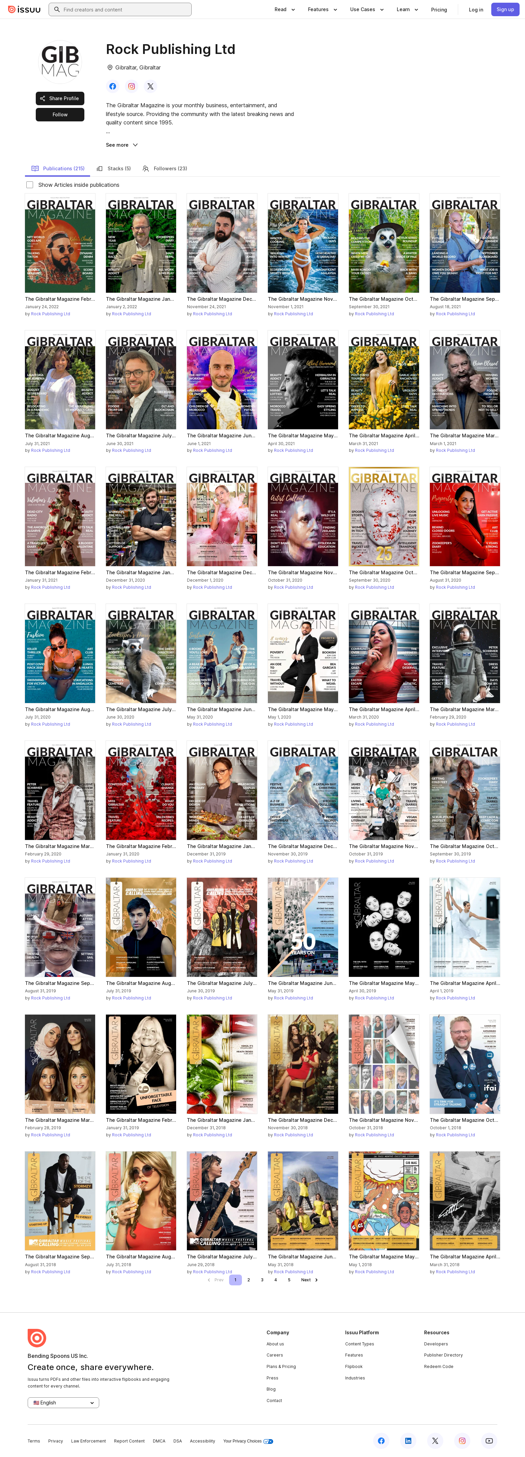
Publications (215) (58, 169)
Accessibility (202, 1441)
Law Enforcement (88, 1441)
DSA (177, 1441)
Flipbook (354, 1366)
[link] (439, 9)
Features (354, 1355)
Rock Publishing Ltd (50, 313)
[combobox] (126, 9)
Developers (436, 1343)
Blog (271, 1389)
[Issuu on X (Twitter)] (435, 1441)
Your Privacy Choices (248, 1441)
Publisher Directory (443, 1355)
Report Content (129, 1441)
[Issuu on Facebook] (381, 1441)
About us (275, 1343)
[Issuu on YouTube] (489, 1441)
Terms (34, 1441)
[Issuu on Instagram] (462, 1441)
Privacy (55, 1441)
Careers (275, 1355)
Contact (274, 1400)
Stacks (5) (113, 169)
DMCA (159, 1441)
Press (272, 1377)
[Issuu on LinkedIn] (408, 1441)
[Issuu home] (24, 9)
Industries (355, 1377)
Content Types (359, 1343)
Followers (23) (164, 169)
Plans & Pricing (281, 1366)
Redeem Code (438, 1366)
